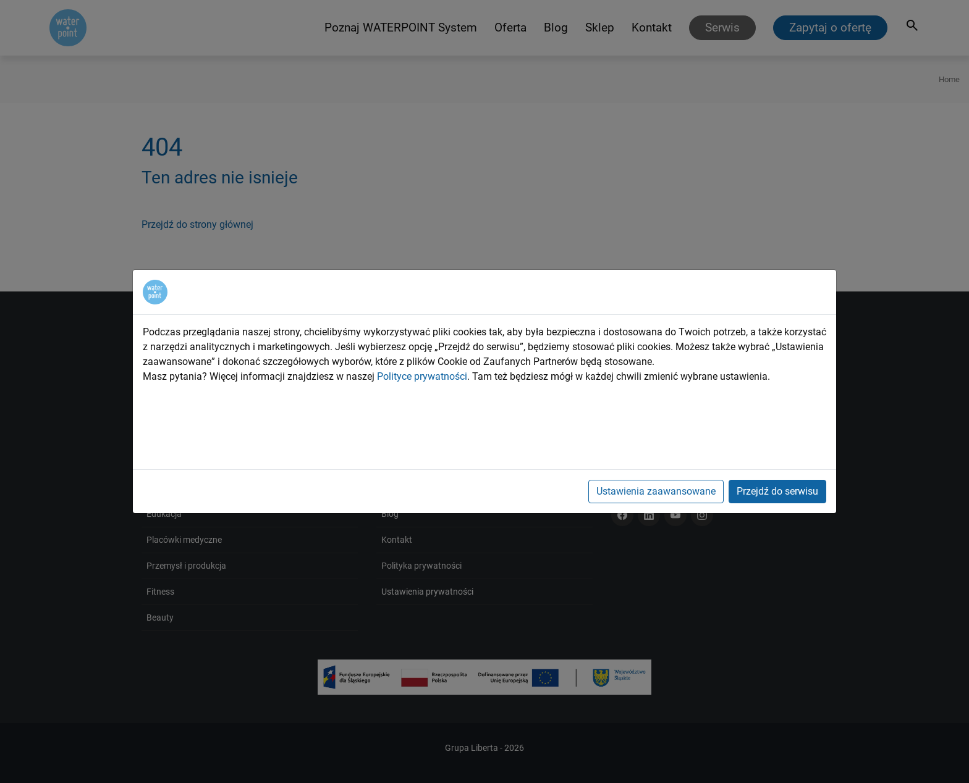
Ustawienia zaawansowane (656, 491)
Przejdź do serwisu (777, 491)
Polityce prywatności (422, 376)
